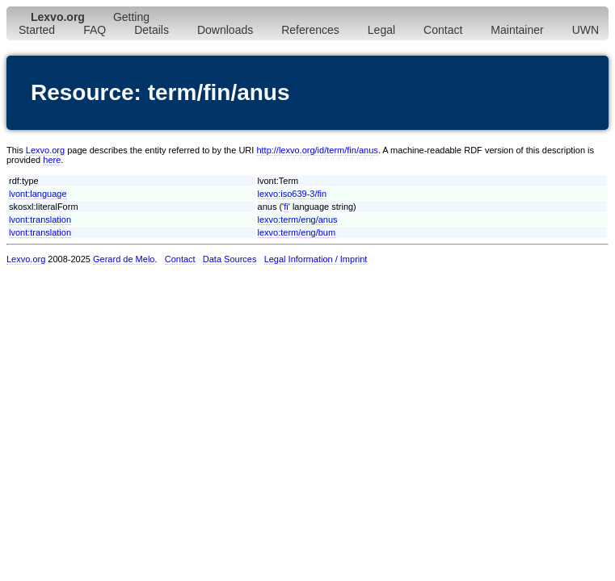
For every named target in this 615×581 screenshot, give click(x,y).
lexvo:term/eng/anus (298, 219)
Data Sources (230, 259)
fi (286, 206)
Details (151, 29)
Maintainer (517, 29)
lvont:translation (40, 219)
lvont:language (38, 194)
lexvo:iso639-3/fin (292, 194)
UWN (585, 29)
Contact (442, 29)
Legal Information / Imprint (316, 259)
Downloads (225, 29)
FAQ (94, 29)
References (310, 29)
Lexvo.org (45, 150)
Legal (381, 29)
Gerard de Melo (123, 259)
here (52, 160)
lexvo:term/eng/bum (297, 232)
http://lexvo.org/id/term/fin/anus (316, 150)
